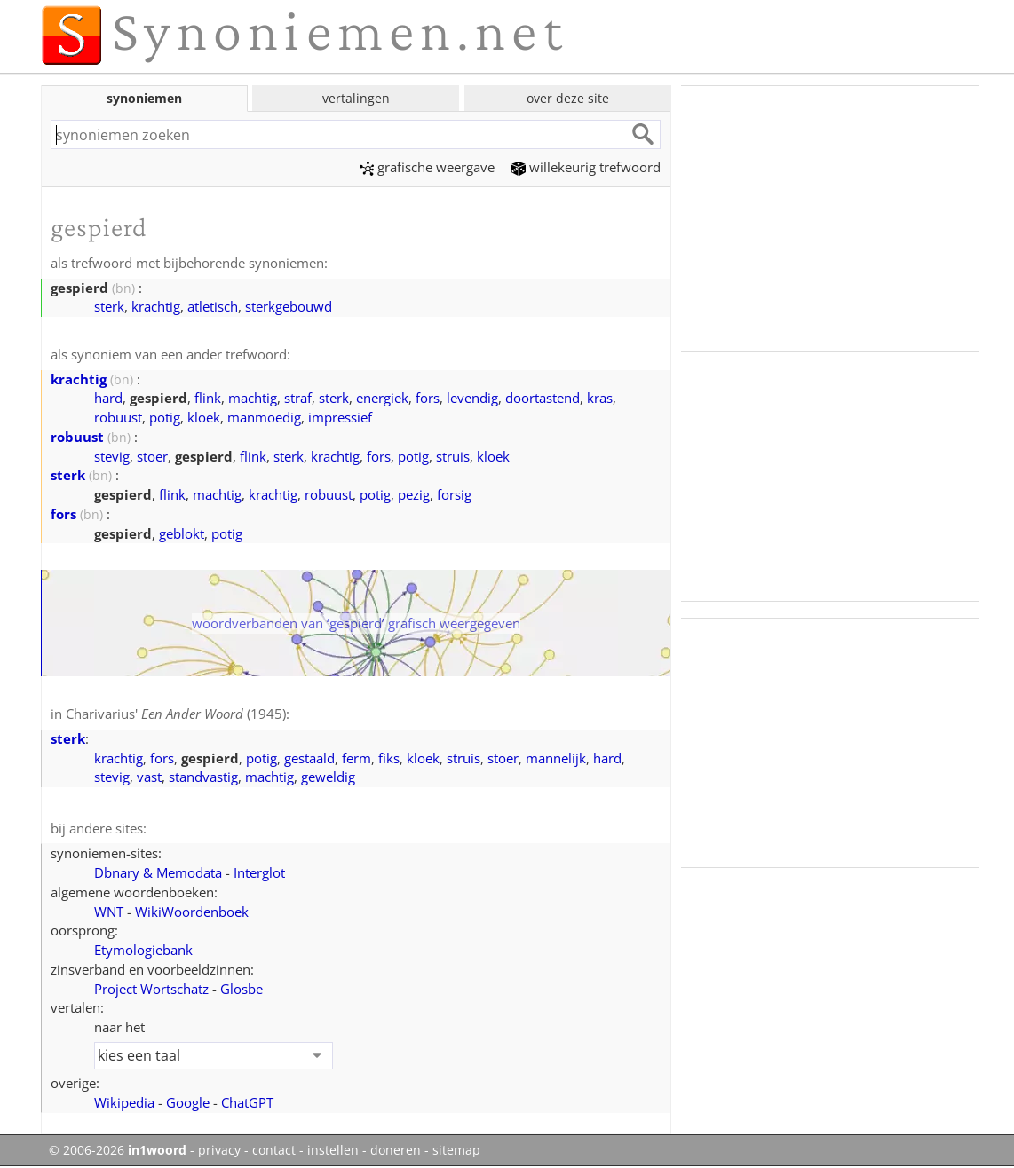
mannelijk (556, 758)
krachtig (155, 306)
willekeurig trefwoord (586, 167)
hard (108, 397)
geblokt (181, 533)
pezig (414, 494)
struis (453, 456)
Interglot (259, 872)
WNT (108, 911)
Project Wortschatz (151, 989)
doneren (395, 1150)
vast (149, 776)
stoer (152, 456)
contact (274, 1150)
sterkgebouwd (288, 306)
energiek (382, 397)
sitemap (456, 1150)
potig (164, 417)
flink (207, 397)
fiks (389, 758)
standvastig (203, 776)
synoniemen (144, 98)
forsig (454, 494)
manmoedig (264, 417)
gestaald (309, 758)
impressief (340, 417)
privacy (219, 1150)
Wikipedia (124, 1102)
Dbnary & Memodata (158, 872)
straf (298, 397)
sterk (109, 306)
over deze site (568, 98)
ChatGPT (247, 1102)
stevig (112, 456)
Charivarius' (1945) (176, 713)
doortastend (542, 397)
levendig (472, 397)
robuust (118, 417)
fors (428, 397)
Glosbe (241, 989)
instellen (333, 1150)
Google (188, 1102)
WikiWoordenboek (192, 911)
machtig (252, 397)
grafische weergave (427, 167)
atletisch (212, 306)
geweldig (328, 776)
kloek (203, 417)
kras (600, 397)
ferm (356, 758)
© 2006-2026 (117, 1150)
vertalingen (356, 98)
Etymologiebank (143, 950)
